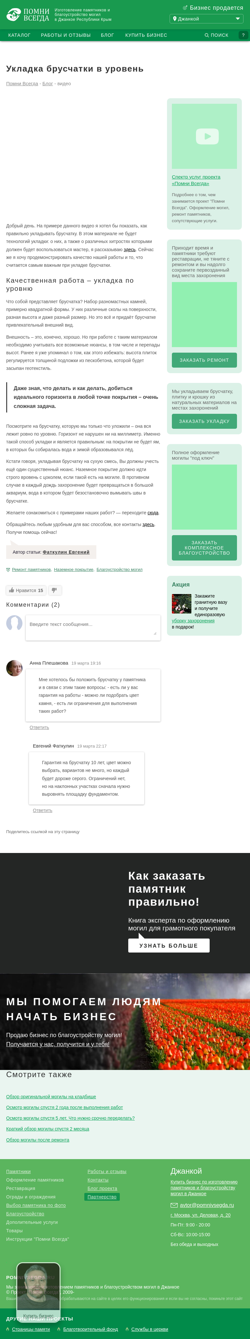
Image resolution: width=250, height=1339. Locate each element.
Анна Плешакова (49, 663)
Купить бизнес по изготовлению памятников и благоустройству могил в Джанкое (204, 1187)
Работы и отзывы (66, 35)
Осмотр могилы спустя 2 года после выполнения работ (64, 1107)
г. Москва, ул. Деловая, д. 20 (200, 1215)
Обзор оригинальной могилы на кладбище (51, 1096)
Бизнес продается (216, 8)
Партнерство (102, 1196)
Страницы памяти (31, 1329)
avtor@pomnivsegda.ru (207, 1205)
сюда (152, 512)
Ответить (39, 727)
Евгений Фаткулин (53, 746)
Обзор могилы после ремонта (37, 1140)
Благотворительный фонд (90, 1329)
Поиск (220, 35)
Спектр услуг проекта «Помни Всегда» (196, 180)
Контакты (98, 1180)
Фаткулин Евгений (66, 552)
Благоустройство (25, 1213)
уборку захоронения (193, 620)
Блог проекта (102, 1188)
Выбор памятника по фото (36, 1205)
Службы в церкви (150, 1329)
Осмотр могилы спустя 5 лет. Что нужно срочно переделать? (70, 1118)
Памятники (18, 1171)
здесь (129, 249)
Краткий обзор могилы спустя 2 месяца (47, 1128)
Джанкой (186, 1171)
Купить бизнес (146, 35)
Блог (107, 35)
